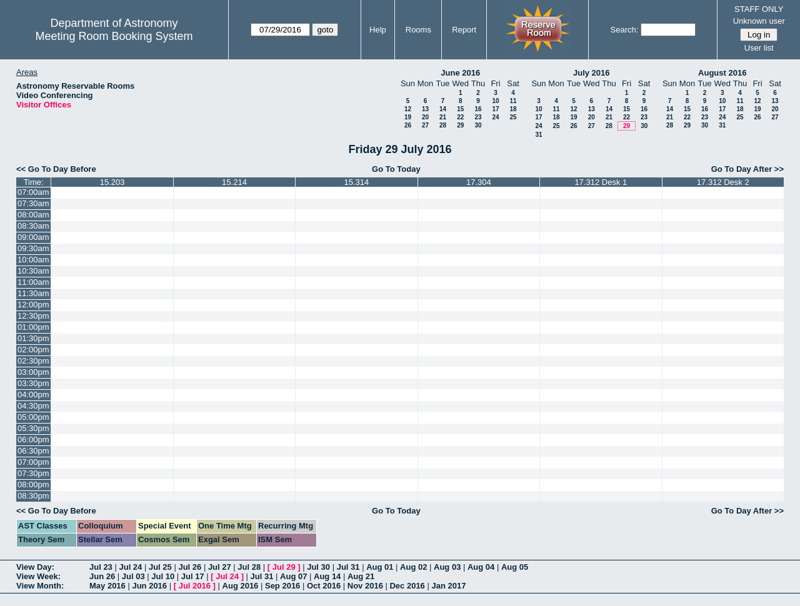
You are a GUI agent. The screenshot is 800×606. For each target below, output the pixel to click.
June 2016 (460, 72)
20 (425, 117)
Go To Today (396, 169)
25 (512, 117)
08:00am (33, 214)
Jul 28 (249, 567)
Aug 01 (379, 567)
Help (377, 29)
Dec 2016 (406, 585)
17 (495, 109)
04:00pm (33, 394)
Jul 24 (130, 567)
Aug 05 (514, 567)
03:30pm (33, 383)
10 (495, 100)
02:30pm (33, 360)
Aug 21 (361, 576)
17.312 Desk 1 (600, 182)
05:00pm (33, 417)
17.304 (478, 182)
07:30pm (33, 473)
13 (425, 109)
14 (442, 109)
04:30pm (33, 405)
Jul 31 (348, 567)
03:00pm (33, 372)
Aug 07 (293, 576)
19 (407, 117)
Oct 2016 (324, 585)
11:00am (33, 282)
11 (512, 100)
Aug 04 (481, 567)
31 (538, 134)
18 (512, 109)
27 (425, 125)
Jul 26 (189, 567)
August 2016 (722, 72)
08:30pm (33, 495)
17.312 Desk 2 (723, 182)
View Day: (35, 567)
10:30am (33, 271)
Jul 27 (219, 567)
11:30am (33, 293)
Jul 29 (284, 567)
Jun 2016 (149, 585)
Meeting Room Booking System (113, 36)
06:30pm (33, 450)
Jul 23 (100, 567)
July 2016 (591, 72)
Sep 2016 (282, 585)
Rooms (418, 29)
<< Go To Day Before (56, 169)
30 (477, 125)
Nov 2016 (365, 585)
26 (407, 125)
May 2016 (107, 585)
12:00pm (33, 304)
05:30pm (33, 428)
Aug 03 (447, 567)
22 (460, 117)
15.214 (234, 182)
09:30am (33, 248)
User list (759, 47)
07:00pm (33, 462)
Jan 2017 (448, 585)
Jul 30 (318, 567)
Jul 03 (133, 576)
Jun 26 (102, 576)
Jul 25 (160, 567)
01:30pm (33, 338)
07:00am (33, 192)
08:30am (33, 226)
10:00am (33, 259)
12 (407, 109)
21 (442, 117)
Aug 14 (327, 576)
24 (495, 117)
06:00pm (33, 439)
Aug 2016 (240, 585)
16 (477, 109)
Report (464, 29)
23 (477, 117)
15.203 (112, 182)
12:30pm (33, 315)
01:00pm (33, 327)
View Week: (38, 576)
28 (442, 125)
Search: (625, 29)
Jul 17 (192, 576)
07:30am (33, 203)
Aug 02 (413, 567)
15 (460, 109)
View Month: (40, 585)
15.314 (356, 182)
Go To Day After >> (747, 169)
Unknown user (759, 21)
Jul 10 (162, 576)
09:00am (33, 237)
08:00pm (33, 484)
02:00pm (33, 349)
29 (460, 125)
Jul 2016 (195, 585)
